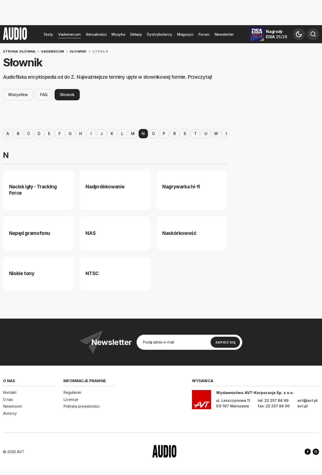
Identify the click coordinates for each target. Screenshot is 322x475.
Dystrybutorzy (159, 34)
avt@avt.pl (307, 400)
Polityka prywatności (81, 406)
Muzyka (118, 34)
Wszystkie (18, 94)
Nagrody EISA (276, 34)
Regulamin (72, 392)
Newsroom (12, 406)
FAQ (44, 94)
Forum (204, 34)
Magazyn (185, 34)
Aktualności (96, 34)
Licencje (70, 399)
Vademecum (69, 34)
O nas (8, 399)
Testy (48, 34)
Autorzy (10, 413)
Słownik (67, 94)
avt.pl (302, 406)
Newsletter (224, 34)
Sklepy (136, 34)
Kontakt (10, 392)
